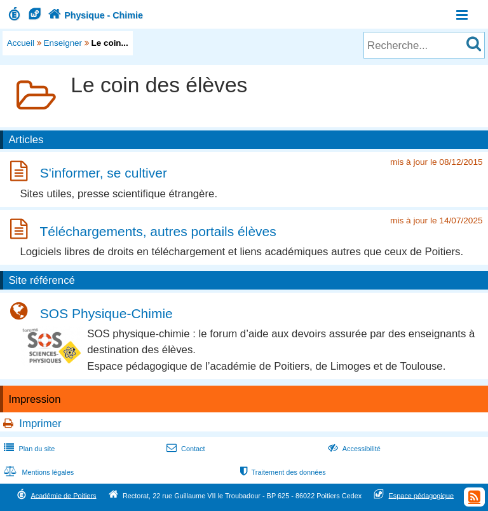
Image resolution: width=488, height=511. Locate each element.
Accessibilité (353, 448)
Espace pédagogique (421, 495)
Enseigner (63, 43)
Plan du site (28, 448)
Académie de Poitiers (63, 495)
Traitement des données (282, 472)
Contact (184, 448)
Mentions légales (37, 472)
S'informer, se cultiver (103, 173)
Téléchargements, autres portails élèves (157, 231)
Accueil (20, 43)
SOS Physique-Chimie (106, 313)
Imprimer (40, 423)
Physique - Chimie (94, 15)
